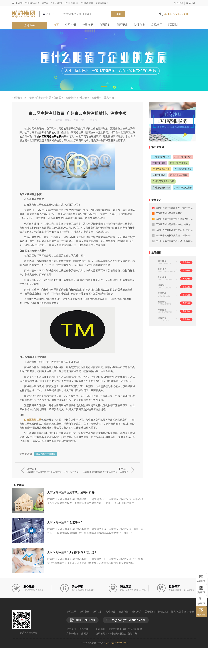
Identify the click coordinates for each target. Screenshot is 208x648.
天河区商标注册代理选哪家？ (65, 522)
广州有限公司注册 (183, 187)
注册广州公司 (159, 163)
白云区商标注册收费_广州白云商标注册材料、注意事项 (83, 97)
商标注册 (29, 97)
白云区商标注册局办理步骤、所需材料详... (176, 241)
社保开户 (137, 611)
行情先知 (163, 611)
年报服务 (162, 309)
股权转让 (162, 285)
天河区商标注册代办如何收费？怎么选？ (72, 552)
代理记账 (122, 24)
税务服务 (162, 301)
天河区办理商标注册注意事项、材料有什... (176, 230)
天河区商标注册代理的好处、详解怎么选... (176, 224)
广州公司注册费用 (161, 187)
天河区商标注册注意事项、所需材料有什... (73, 492)
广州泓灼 (17, 97)
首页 (56, 24)
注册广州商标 (159, 175)
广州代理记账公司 (161, 157)
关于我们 (150, 611)
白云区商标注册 (32, 419)
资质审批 (139, 24)
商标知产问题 (43, 97)
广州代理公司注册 (161, 169)
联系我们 (190, 3)
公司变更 (87, 24)
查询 (118, 14)
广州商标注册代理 (183, 169)
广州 (48, 14)
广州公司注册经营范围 (163, 181)
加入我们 (178, 3)
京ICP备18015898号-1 (117, 642)
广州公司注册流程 (178, 163)
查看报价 (186, 262)
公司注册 (70, 24)
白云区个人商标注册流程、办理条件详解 (175, 235)
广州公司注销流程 (178, 175)
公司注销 (105, 24)
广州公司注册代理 (183, 157)
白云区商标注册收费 (45, 454)
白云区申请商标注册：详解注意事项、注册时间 (105, 471)
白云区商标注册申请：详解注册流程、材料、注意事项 (53, 471)
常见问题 (156, 24)
